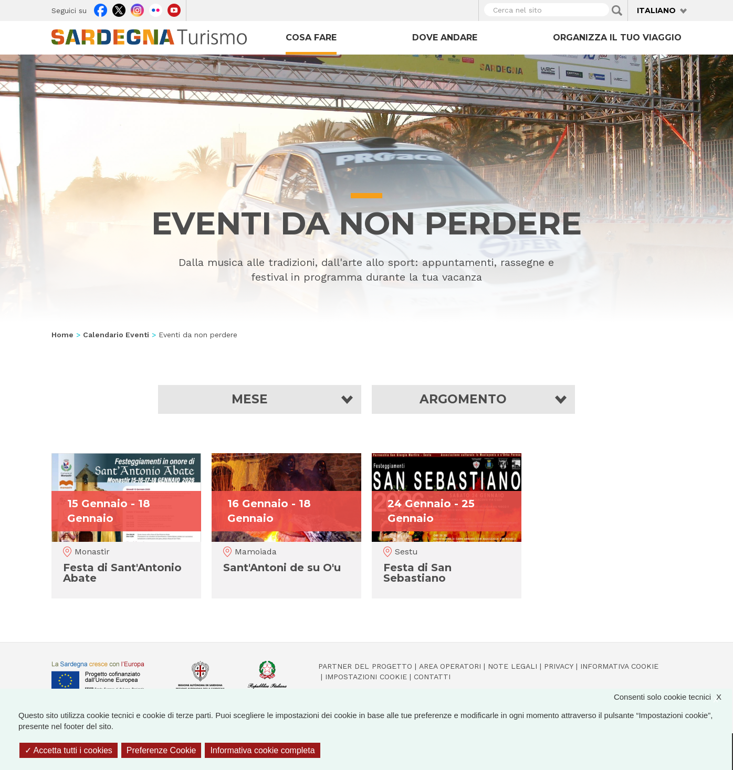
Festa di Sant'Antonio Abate (122, 572)
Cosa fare (311, 37)
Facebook (100, 9)
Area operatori (450, 666)
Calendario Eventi (116, 334)
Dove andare (444, 37)
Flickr (155, 9)
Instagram (137, 9)
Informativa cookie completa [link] (262, 750)
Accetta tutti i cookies (68, 750)
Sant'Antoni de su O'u (282, 567)
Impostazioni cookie (366, 676)
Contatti (432, 676)
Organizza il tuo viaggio (617, 37)
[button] (259, 399)
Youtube (174, 9)
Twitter (118, 9)
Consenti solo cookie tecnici (673, 696)
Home (62, 334)
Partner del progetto (365, 666)
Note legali (512, 666)
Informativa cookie (619, 666)
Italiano (656, 10)
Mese (250, 399)
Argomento (463, 399)
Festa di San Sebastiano (417, 572)
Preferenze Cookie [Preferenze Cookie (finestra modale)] (161, 750)
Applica (617, 10)
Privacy (558, 666)
